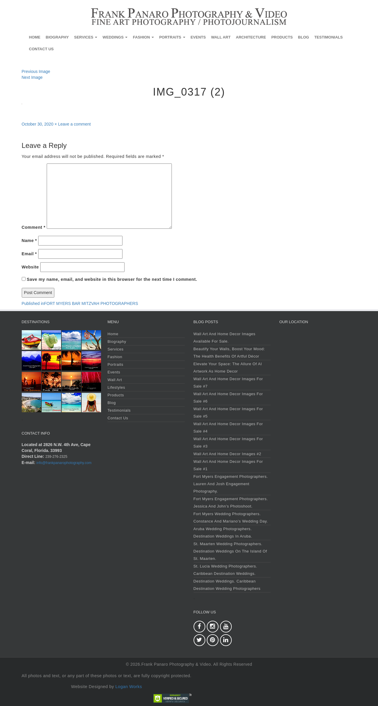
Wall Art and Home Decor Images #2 (227, 454)
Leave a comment (74, 124)
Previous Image (36, 71)
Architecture (251, 37)
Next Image (32, 77)
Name (29, 240)
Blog (303, 37)
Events (198, 37)
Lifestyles (116, 387)
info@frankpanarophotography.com (63, 463)
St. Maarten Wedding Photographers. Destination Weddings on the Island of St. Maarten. (230, 551)
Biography (57, 37)
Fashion (143, 37)
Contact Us (41, 49)
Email (29, 253)
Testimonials (328, 37)
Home (35, 37)
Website (30, 267)
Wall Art (221, 37)
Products (282, 37)
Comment (34, 227)
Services (85, 37)
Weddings (115, 37)
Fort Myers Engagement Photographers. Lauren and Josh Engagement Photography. (231, 483)
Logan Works (128, 686)
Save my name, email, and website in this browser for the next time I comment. (112, 279)
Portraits (172, 37)
